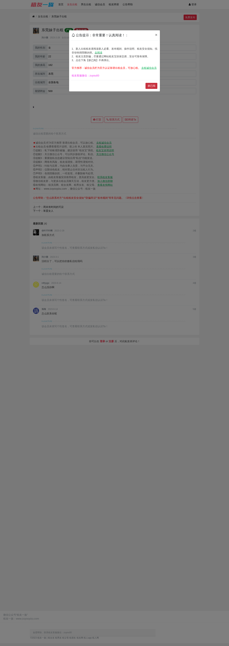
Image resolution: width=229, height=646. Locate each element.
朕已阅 (151, 85)
